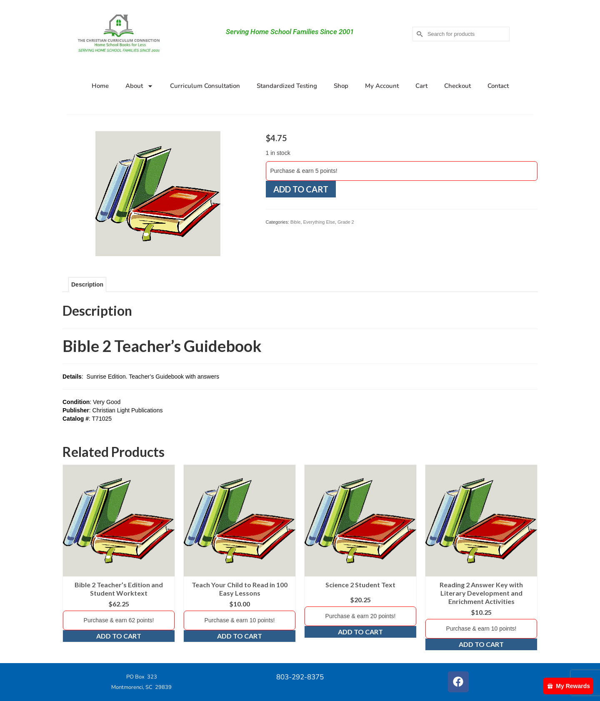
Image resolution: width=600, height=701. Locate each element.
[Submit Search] (418, 34)
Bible (295, 222)
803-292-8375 (300, 677)
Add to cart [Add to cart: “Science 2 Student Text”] (360, 632)
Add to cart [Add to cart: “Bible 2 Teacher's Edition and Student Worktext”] (118, 636)
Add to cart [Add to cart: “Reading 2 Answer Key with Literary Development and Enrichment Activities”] (481, 644)
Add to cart (300, 189)
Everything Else (319, 222)
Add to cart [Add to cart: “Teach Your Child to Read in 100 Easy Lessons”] (239, 636)
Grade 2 (346, 222)
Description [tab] (87, 284)
